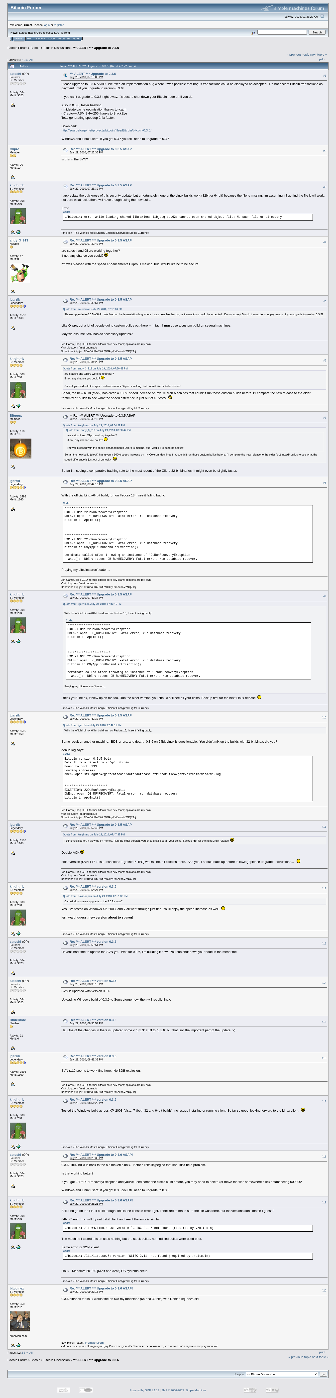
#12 (324, 888)
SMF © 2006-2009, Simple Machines (183, 1390)
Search (41, 38)
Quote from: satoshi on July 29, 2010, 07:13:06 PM (92, 309)
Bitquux (16, 415)
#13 (324, 943)
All (31, 59)
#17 (324, 1101)
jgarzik (15, 299)
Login (51, 38)
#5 (324, 301)
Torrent (65, 32)
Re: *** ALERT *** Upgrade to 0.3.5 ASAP (101, 149)
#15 (324, 1021)
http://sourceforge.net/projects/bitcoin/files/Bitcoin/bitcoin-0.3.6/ (106, 130)
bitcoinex (17, 1288)
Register (64, 38)
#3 (324, 187)
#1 (324, 75)
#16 (324, 1057)
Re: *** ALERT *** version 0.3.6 (93, 886)
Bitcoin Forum (17, 48)
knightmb (17, 185)
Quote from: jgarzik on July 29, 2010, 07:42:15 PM (92, 604)
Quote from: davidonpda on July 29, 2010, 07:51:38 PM (95, 896)
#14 (324, 982)
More (76, 38)
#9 (324, 596)
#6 (324, 360)
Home (18, 38)
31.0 (56, 32)
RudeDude (18, 1020)
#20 (324, 1290)
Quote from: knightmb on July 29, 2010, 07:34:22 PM (94, 425)
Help (30, 38)
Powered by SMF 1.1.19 (144, 1390)
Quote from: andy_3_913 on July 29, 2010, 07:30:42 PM (95, 368)
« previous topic (298, 54)
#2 (324, 150)
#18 (324, 1156)
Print (322, 59)
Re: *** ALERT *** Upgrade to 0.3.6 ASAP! (101, 1155)
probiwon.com (94, 1342)
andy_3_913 (19, 240)
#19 (324, 1202)
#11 (324, 826)
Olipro (14, 149)
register (58, 24)
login (47, 24)
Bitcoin (35, 48)
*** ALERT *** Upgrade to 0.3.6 (96, 48)
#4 (324, 242)
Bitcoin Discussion (56, 48)
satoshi (15, 74)
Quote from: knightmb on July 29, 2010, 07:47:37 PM (94, 834)
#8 (324, 482)
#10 (324, 717)
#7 (324, 417)
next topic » (318, 54)
